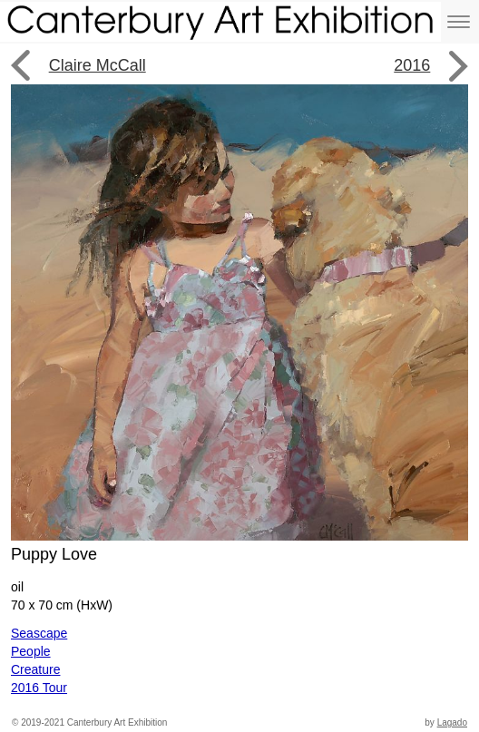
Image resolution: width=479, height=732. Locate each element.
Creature (35, 669)
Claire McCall (97, 65)
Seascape (39, 633)
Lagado (452, 722)
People (31, 651)
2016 (412, 65)
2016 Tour (39, 687)
